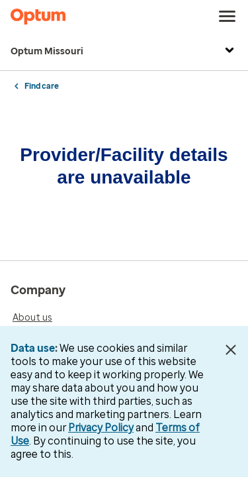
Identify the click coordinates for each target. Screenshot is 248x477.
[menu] (227, 16)
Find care (41, 86)
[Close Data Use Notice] (230, 350)
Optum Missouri (124, 51)
